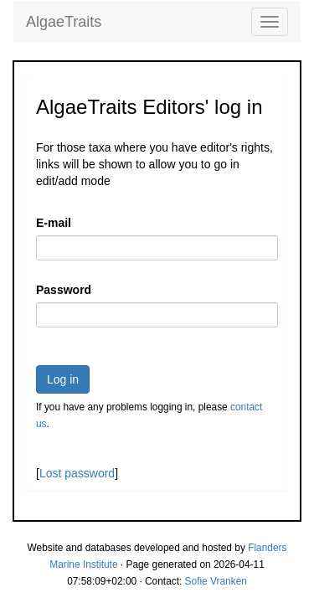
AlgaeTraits (63, 21)
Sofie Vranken (216, 581)
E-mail (53, 222)
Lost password (77, 473)
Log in (63, 379)
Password (63, 289)
